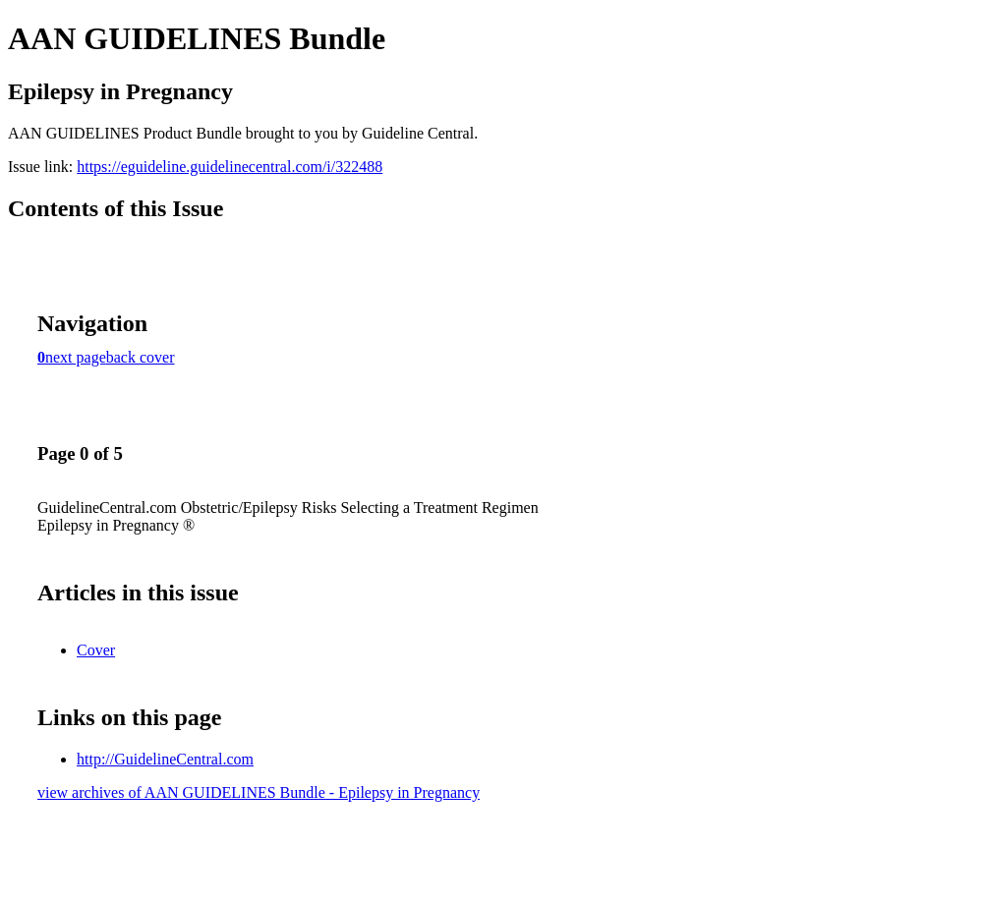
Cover (96, 650)
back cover (140, 357)
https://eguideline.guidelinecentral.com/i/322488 (229, 166)
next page (75, 357)
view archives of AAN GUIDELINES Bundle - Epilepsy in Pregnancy (258, 792)
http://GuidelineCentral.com (165, 759)
